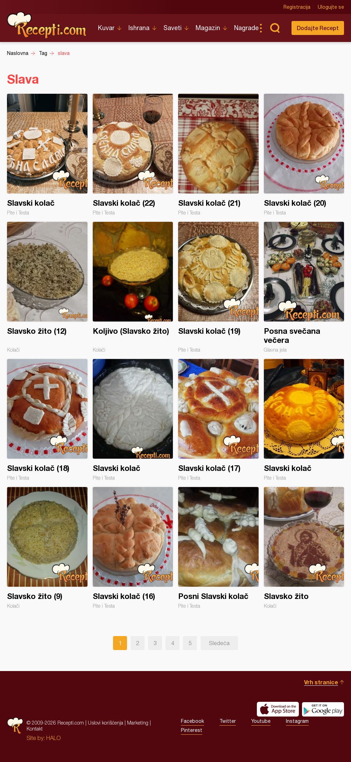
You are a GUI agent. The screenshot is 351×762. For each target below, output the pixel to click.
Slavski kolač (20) (304, 155)
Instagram (297, 721)
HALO (53, 738)
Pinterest (191, 730)
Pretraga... (275, 28)
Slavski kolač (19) (218, 287)
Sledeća (219, 643)
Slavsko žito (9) (47, 548)
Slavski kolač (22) (133, 155)
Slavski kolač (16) (133, 548)
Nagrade (246, 27)
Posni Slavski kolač (218, 548)
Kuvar (106, 27)
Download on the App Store (278, 709)
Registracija (296, 7)
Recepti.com (47, 25)
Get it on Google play (323, 709)
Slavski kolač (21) (218, 155)
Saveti (172, 27)
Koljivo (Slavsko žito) (133, 287)
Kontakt (35, 729)
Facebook (192, 721)
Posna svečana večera (304, 287)
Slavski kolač (47, 155)
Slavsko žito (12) (47, 287)
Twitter (227, 721)
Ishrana (138, 27)
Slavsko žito (304, 548)
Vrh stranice (321, 682)
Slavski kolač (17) (218, 420)
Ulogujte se (331, 7)
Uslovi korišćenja (105, 723)
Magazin (208, 27)
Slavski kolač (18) (47, 420)
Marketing (137, 723)
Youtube (261, 721)
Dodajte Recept (318, 27)
